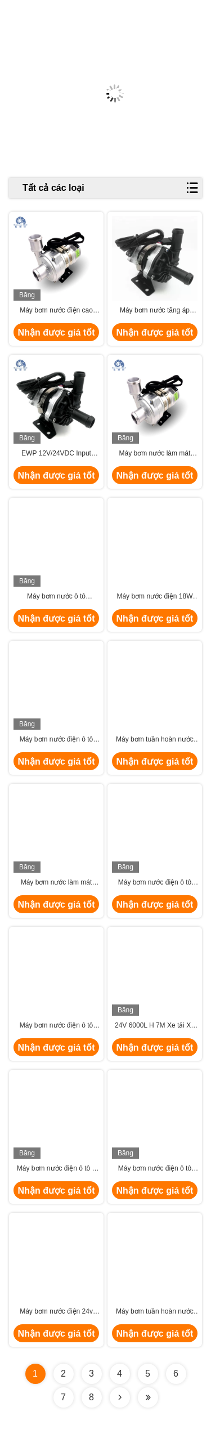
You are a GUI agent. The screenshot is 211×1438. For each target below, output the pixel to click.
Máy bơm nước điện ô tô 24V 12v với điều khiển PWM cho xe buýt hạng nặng (154, 1168)
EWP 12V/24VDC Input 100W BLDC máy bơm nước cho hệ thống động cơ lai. (56, 453)
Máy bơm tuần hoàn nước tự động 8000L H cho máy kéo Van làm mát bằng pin (155, 739)
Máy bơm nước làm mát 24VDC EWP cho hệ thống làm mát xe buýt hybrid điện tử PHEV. (154, 453)
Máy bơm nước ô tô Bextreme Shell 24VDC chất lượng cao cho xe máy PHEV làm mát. (56, 596)
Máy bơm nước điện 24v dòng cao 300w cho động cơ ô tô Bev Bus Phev (56, 1311)
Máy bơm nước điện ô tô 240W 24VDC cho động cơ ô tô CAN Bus (155, 882)
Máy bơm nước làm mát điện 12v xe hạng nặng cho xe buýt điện (56, 882)
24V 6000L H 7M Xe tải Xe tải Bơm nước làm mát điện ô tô (155, 1025)
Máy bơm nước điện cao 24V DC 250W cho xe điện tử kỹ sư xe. (56, 310)
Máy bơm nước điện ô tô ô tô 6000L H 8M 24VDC (56, 1168)
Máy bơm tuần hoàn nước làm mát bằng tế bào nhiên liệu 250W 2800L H (155, 1311)
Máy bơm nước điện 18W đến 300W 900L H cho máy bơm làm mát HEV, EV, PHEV (154, 596)
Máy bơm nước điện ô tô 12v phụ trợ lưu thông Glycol (56, 1025)
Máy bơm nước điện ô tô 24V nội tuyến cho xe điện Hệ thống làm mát (56, 739)
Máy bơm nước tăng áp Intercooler (155, 310)
